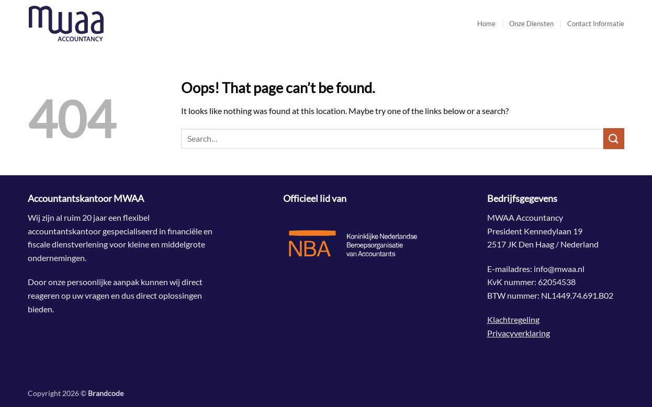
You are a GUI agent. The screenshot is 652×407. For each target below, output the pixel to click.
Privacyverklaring (518, 333)
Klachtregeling (513, 319)
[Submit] (613, 138)
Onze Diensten (531, 23)
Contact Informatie (595, 23)
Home (486, 23)
